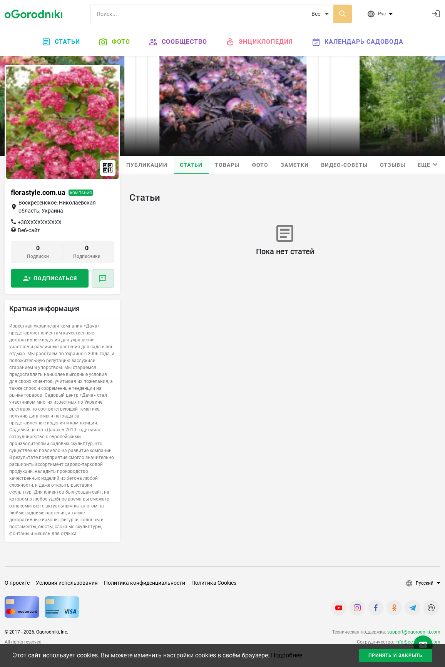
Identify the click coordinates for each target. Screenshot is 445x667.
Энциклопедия (259, 42)
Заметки (295, 165)
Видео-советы (344, 165)
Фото (114, 42)
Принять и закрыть (395, 655)
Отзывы (392, 165)
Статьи (61, 42)
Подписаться (55, 278)
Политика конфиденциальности (144, 583)
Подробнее (286, 655)
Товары (227, 165)
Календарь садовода (357, 42)
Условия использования (67, 583)
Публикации (146, 165)
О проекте (17, 583)
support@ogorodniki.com (413, 632)
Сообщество (178, 42)
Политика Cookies (213, 583)
